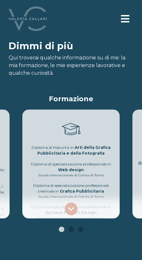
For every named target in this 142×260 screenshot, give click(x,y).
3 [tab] (81, 229)
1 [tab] (61, 229)
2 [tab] (71, 229)
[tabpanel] (71, 160)
